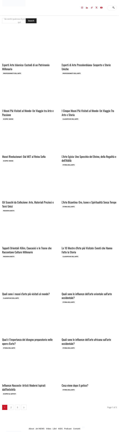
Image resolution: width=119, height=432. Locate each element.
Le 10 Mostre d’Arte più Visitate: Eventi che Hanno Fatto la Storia (89, 243)
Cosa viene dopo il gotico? (74, 377)
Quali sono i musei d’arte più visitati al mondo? (24, 287)
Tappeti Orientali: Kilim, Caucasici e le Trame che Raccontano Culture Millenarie (25, 243)
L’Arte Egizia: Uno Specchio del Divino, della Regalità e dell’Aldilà (87, 153)
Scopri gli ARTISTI (9, 381)
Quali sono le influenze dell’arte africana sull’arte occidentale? (85, 334)
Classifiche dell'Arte (70, 114)
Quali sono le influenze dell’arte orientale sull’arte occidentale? (85, 289)
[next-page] (23, 395)
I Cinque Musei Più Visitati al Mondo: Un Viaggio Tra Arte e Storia (88, 108)
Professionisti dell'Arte (12, 69)
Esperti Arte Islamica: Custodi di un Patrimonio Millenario (29, 65)
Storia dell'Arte (69, 159)
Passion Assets (8, 204)
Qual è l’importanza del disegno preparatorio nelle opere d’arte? (28, 334)
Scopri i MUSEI (8, 114)
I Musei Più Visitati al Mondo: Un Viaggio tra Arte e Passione (26, 108)
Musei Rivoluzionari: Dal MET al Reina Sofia (22, 151)
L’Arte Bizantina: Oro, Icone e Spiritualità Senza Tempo (87, 196)
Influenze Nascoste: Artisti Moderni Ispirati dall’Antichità (29, 377)
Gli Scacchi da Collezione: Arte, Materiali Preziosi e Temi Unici (28, 198)
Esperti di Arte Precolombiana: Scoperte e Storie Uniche (88, 65)
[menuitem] (83, 415)
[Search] (113, 7)
